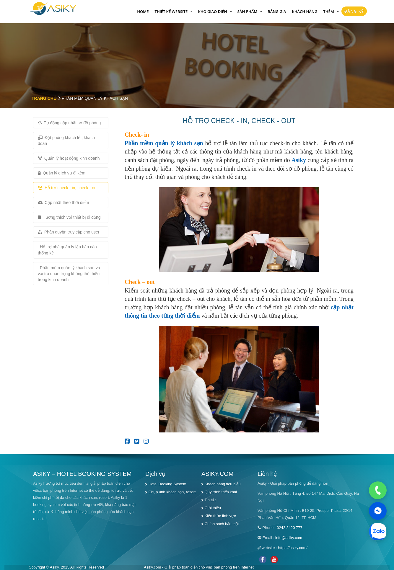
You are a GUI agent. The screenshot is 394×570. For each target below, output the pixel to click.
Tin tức (210, 500)
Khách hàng (304, 11)
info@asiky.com (288, 537)
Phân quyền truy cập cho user (68, 232)
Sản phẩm (247, 11)
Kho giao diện (212, 11)
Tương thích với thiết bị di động (69, 217)
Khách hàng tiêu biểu (223, 484)
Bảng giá (277, 11)
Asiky (299, 160)
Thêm (328, 11)
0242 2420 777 (289, 527)
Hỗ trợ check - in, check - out (68, 187)
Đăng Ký (354, 11)
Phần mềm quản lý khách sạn (164, 143)
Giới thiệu (213, 508)
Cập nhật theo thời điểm (63, 202)
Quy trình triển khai (221, 492)
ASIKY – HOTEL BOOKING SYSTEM (82, 474)
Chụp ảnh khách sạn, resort (172, 492)
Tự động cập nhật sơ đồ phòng (69, 122)
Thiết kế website (171, 11)
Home (143, 11)
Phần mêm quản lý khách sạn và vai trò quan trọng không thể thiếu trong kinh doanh (69, 273)
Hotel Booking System (167, 484)
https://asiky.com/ (292, 547)
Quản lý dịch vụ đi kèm (61, 173)
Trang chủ (44, 98)
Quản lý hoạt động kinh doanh (69, 158)
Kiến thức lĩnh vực (220, 516)
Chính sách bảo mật (222, 524)
